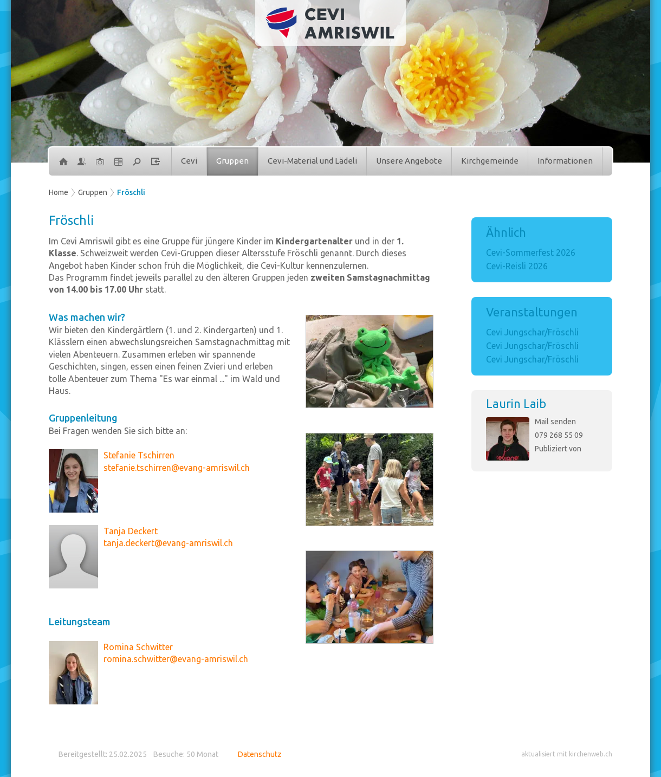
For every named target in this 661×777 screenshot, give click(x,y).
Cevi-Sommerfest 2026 (530, 252)
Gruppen (232, 160)
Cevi (189, 160)
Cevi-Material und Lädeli (312, 160)
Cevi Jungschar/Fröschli (532, 332)
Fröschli (131, 192)
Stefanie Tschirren (138, 455)
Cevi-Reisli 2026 (517, 266)
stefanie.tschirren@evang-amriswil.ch (176, 467)
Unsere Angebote (409, 160)
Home (58, 192)
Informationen (565, 160)
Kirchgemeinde (490, 160)
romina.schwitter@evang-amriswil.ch (175, 659)
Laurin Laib (516, 403)
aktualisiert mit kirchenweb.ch (566, 753)
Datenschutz (260, 754)
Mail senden (555, 421)
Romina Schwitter (138, 647)
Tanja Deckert (130, 531)
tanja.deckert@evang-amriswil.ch (168, 543)
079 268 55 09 (559, 435)
